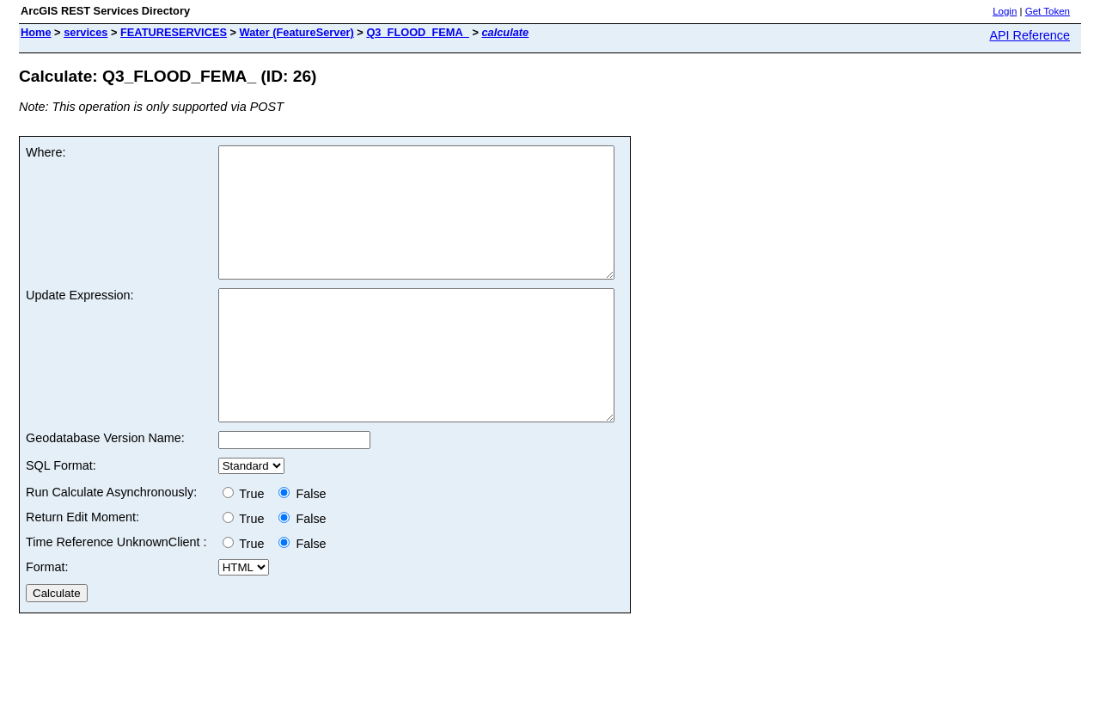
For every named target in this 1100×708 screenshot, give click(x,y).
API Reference (1029, 35)
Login (1005, 11)
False (302, 545)
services (85, 32)
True (247, 545)
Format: (47, 618)
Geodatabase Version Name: (105, 489)
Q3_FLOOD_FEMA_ (417, 32)
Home (36, 32)
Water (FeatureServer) (297, 32)
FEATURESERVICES (173, 32)
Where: (45, 152)
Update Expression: (80, 321)
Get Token (1047, 11)
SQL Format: (61, 517)
